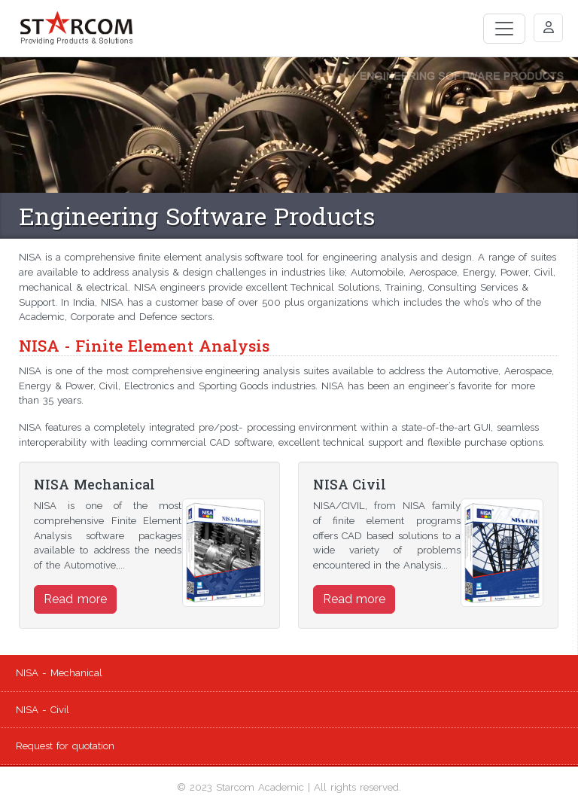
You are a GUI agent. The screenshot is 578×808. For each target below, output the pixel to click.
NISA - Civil (42, 709)
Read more (75, 599)
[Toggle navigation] (504, 29)
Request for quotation (65, 746)
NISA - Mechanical (59, 672)
